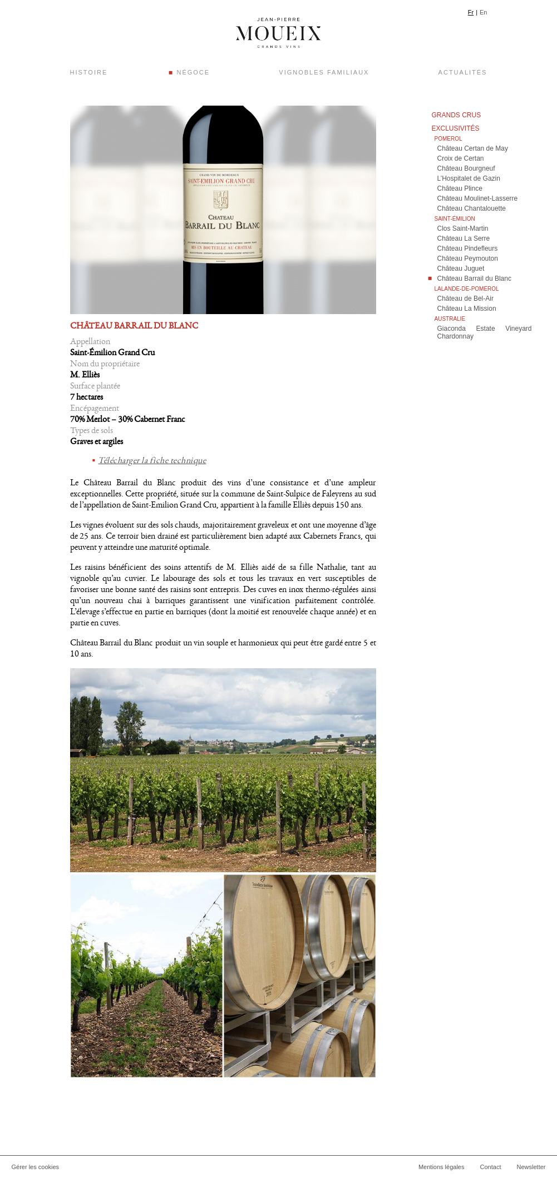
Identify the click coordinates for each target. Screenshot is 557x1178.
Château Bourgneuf (466, 168)
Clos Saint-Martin (463, 228)
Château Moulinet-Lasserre (477, 198)
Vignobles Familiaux (324, 72)
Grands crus (456, 115)
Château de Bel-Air (465, 298)
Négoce (193, 72)
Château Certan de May (472, 148)
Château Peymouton (467, 258)
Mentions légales (441, 1167)
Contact (490, 1167)
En (483, 12)
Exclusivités (456, 128)
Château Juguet (461, 268)
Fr (471, 12)
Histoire (89, 72)
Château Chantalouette (471, 208)
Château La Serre (463, 238)
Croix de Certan (460, 158)
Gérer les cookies (36, 1167)
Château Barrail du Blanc (474, 278)
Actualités (462, 72)
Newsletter (531, 1167)
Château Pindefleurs (467, 248)
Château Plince (459, 188)
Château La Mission (466, 308)
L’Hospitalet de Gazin (468, 178)
